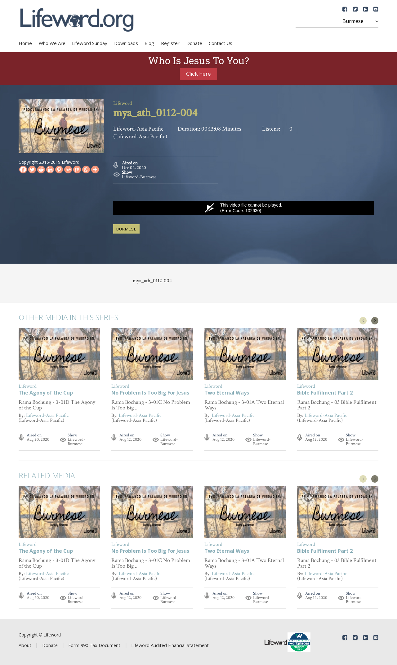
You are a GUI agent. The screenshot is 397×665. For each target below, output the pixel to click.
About (25, 644)
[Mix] (77, 169)
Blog (149, 43)
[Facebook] (23, 169)
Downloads (126, 43)
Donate (194, 43)
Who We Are (52, 43)
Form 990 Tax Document (94, 644)
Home (25, 43)
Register (170, 43)
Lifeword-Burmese (139, 176)
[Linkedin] (50, 169)
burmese (126, 228)
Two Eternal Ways (226, 393)
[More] (95, 169)
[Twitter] (32, 169)
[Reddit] (41, 169)
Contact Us (220, 43)
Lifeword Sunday (89, 43)
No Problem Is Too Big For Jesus (150, 393)
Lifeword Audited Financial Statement (170, 644)
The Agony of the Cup (46, 393)
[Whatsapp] (86, 169)
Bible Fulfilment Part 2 (325, 393)
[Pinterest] (59, 169)
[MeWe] (68, 169)
